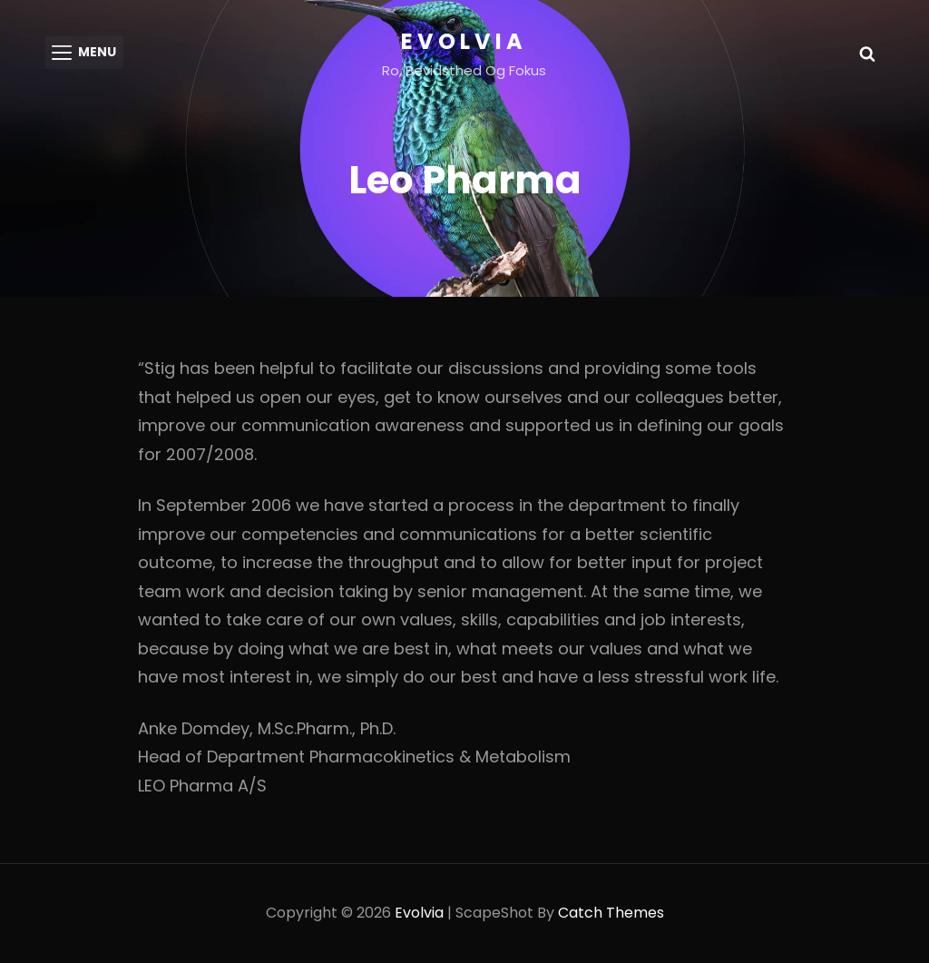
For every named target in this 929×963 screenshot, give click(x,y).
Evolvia (464, 41)
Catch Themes (611, 913)
